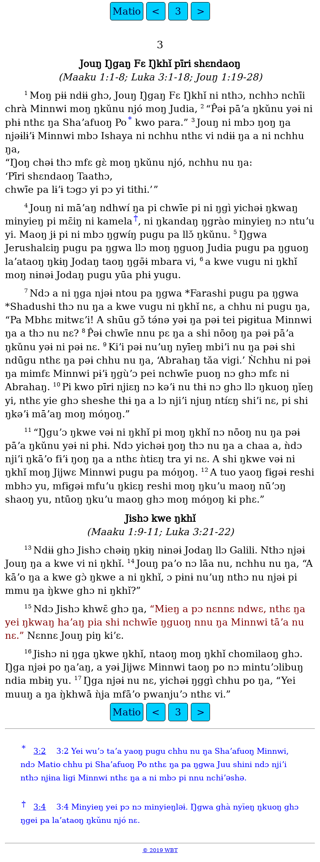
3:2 (39, 751)
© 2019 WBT (160, 850)
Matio (126, 11)
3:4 (39, 806)
